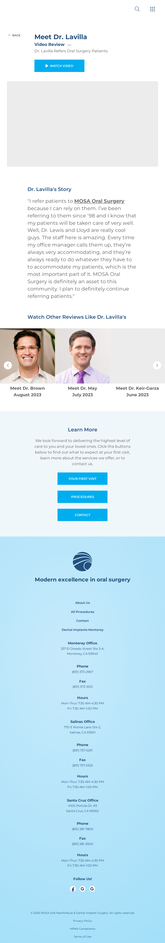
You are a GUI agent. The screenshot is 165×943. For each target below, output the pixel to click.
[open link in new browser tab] (73, 889)
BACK (14, 35)
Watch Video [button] (59, 66)
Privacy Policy (82, 921)
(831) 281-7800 (82, 829)
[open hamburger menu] (152, 9)
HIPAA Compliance (82, 928)
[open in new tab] (82, 651)
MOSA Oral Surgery (99, 201)
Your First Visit (82, 479)
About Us (82, 603)
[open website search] (140, 9)
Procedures (82, 497)
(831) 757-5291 (82, 750)
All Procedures (82, 612)
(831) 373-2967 (82, 672)
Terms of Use (82, 936)
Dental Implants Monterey (82, 630)
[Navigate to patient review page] (27, 363)
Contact (82, 515)
